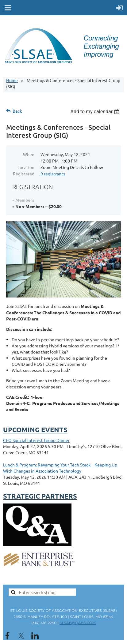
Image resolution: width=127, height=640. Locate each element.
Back (17, 111)
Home (12, 80)
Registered (23, 173)
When (28, 154)
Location (25, 167)
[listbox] (95, 111)
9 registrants (52, 173)
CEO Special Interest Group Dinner (36, 440)
